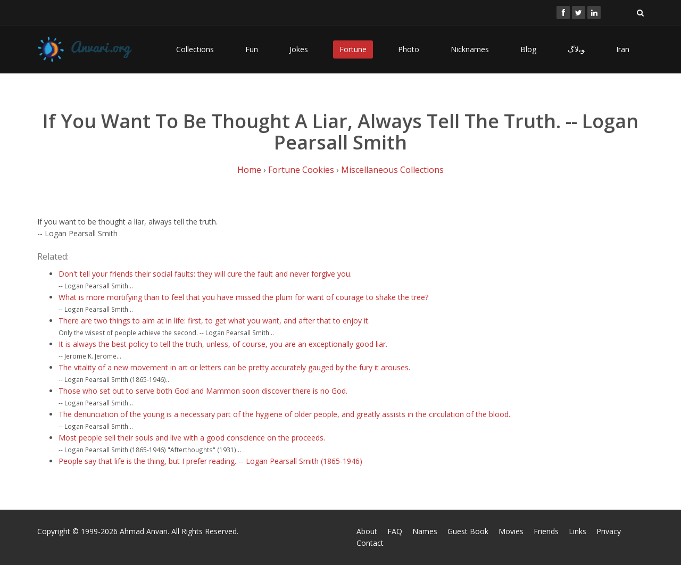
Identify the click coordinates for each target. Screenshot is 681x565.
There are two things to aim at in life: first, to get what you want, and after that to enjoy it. (214, 320)
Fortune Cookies (301, 170)
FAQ (394, 531)
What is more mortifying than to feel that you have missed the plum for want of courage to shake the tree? (243, 297)
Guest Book (467, 531)
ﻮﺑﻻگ (576, 49)
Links (577, 531)
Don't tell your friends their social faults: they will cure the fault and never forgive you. (205, 274)
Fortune (353, 49)
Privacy (608, 531)
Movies (511, 531)
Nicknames (470, 49)
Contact (370, 543)
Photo (408, 49)
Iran (622, 49)
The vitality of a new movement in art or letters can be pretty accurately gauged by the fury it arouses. (234, 367)
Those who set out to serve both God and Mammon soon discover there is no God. (203, 391)
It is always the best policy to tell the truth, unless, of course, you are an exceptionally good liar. (223, 344)
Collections (195, 49)
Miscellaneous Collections (392, 170)
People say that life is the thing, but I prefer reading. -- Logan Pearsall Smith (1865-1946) (210, 461)
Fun (251, 49)
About (366, 531)
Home (249, 170)
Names (424, 531)
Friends (546, 531)
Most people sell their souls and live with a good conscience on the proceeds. (192, 438)
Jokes (298, 49)
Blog (528, 49)
